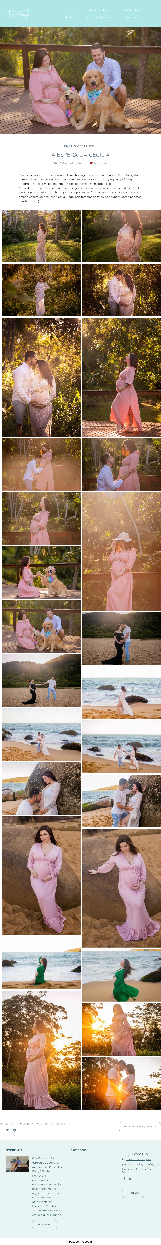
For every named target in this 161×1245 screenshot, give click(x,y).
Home (70, 10)
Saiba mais (44, 1224)
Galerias (132, 10)
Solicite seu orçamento (140, 1126)
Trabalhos (100, 10)
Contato (132, 17)
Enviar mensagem (138, 1159)
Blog (69, 17)
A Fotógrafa (99, 17)
